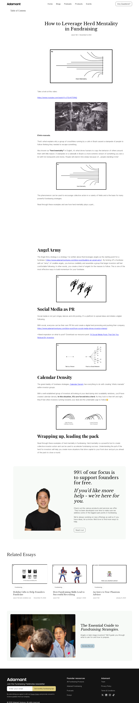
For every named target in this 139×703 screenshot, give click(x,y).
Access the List (87, 646)
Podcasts (68, 4)
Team (103, 682)
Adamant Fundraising (74, 686)
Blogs (58, 4)
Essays (69, 695)
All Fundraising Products (75, 682)
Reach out (80, 530)
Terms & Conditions (108, 690)
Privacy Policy (106, 686)
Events (89, 4)
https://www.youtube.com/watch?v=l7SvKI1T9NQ (57, 97)
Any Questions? (123, 4)
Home (50, 4)
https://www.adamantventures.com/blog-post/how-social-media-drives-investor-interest (72, 328)
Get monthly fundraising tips (44, 689)
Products (79, 4)
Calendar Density (77, 384)
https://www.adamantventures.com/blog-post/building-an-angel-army (73, 260)
